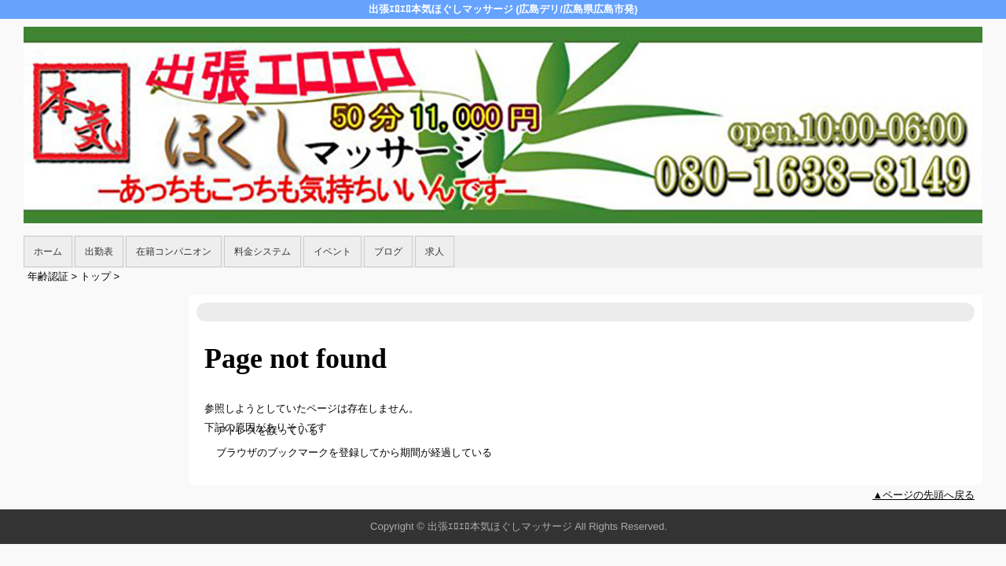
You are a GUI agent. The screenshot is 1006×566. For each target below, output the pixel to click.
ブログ (388, 251)
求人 (434, 251)
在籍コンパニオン (173, 251)
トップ (95, 276)
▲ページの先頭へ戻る (923, 495)
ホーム (48, 251)
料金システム (262, 251)
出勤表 (99, 251)
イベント (332, 251)
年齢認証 (48, 276)
